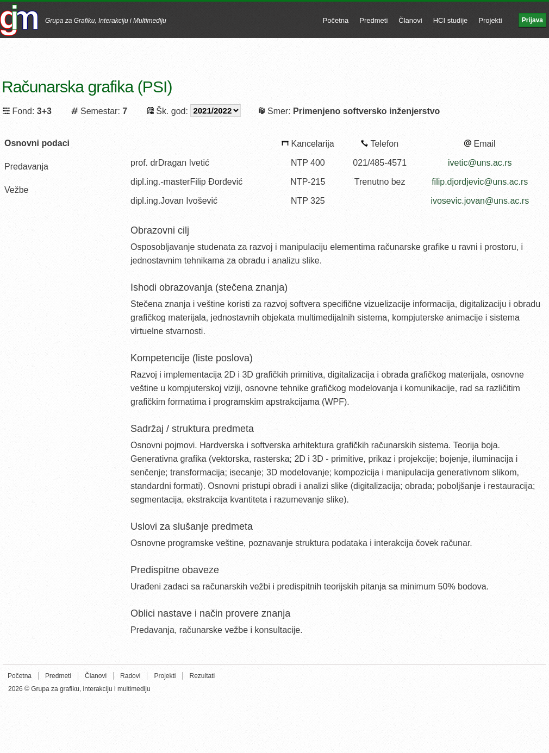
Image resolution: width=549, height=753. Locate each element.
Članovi (410, 20)
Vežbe (16, 189)
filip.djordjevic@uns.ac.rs (480, 181)
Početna (336, 20)
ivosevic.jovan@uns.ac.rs (480, 200)
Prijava (532, 20)
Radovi (130, 676)
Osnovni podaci (37, 143)
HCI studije (450, 20)
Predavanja (26, 166)
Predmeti (373, 20)
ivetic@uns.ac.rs (480, 162)
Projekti (490, 20)
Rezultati (202, 676)
